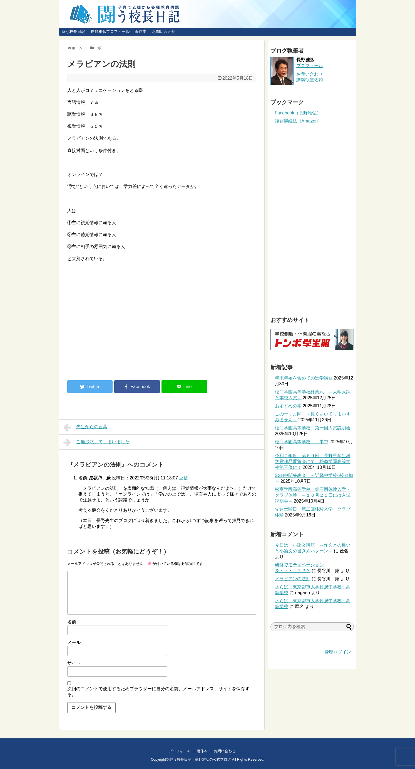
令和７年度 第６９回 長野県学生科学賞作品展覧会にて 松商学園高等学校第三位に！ (313, 461)
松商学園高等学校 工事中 (301, 441)
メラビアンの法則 (292, 578)
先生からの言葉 (85, 427)
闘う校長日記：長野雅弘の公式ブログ (200, 759)
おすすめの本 (288, 405)
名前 (71, 621)
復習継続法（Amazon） (298, 121)
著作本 (140, 31)
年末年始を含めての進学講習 (304, 378)
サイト (74, 663)
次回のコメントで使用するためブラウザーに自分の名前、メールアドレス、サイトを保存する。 (158, 691)
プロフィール (309, 65)
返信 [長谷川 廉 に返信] (183, 478)
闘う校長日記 (73, 31)
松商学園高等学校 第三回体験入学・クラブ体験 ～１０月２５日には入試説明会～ (313, 495)
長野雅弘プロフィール (110, 31)
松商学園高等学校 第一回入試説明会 (313, 427)
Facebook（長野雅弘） (298, 113)
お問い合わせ (163, 31)
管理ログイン (337, 652)
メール (74, 642)
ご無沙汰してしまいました (96, 442)
